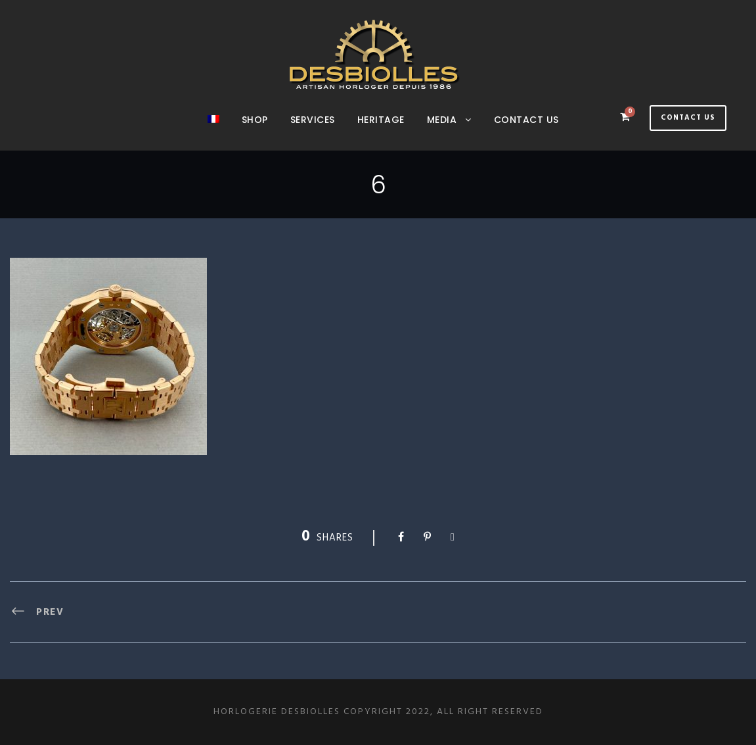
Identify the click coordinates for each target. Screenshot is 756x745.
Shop (255, 119)
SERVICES (312, 119)
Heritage (381, 119)
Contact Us (688, 118)
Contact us (526, 119)
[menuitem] (213, 131)
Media (442, 119)
